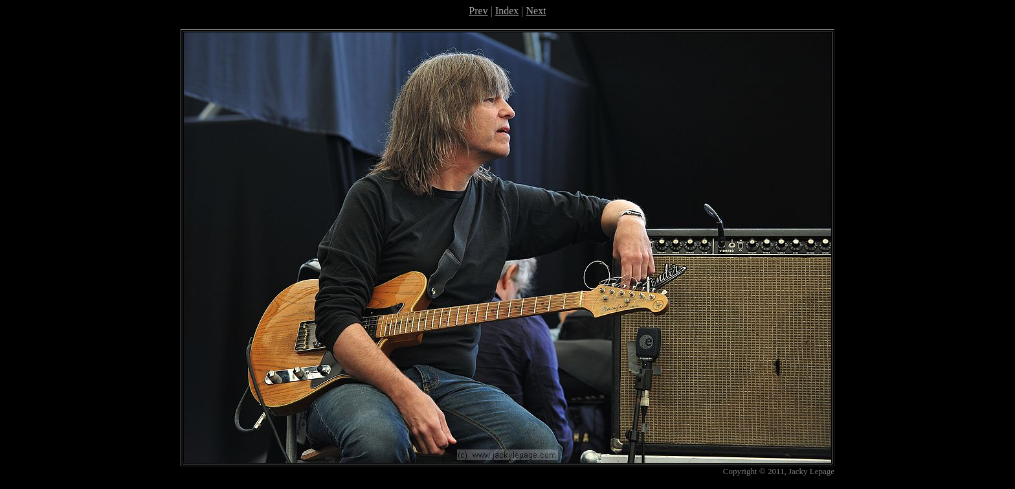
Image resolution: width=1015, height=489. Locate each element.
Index (507, 10)
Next (536, 10)
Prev (478, 10)
